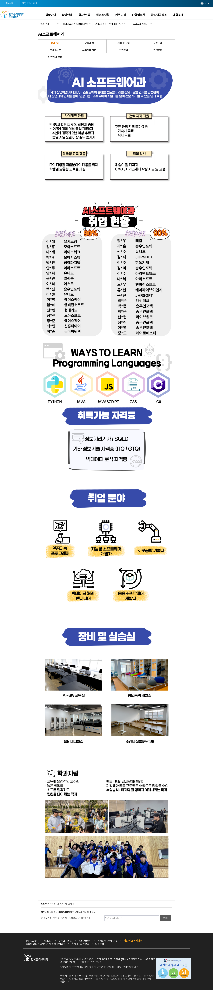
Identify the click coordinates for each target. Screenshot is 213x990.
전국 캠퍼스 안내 (29, 3)
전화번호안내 (85, 940)
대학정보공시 (31, 940)
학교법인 (10, 3)
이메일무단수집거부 (107, 940)
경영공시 (47, 940)
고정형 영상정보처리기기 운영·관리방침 (45, 943)
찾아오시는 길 (65, 940)
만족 (57, 918)
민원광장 (99, 943)
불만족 (74, 918)
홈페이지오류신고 (80, 943)
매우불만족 (86, 918)
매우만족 (47, 918)
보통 (65, 918)
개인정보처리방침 (133, 940)
